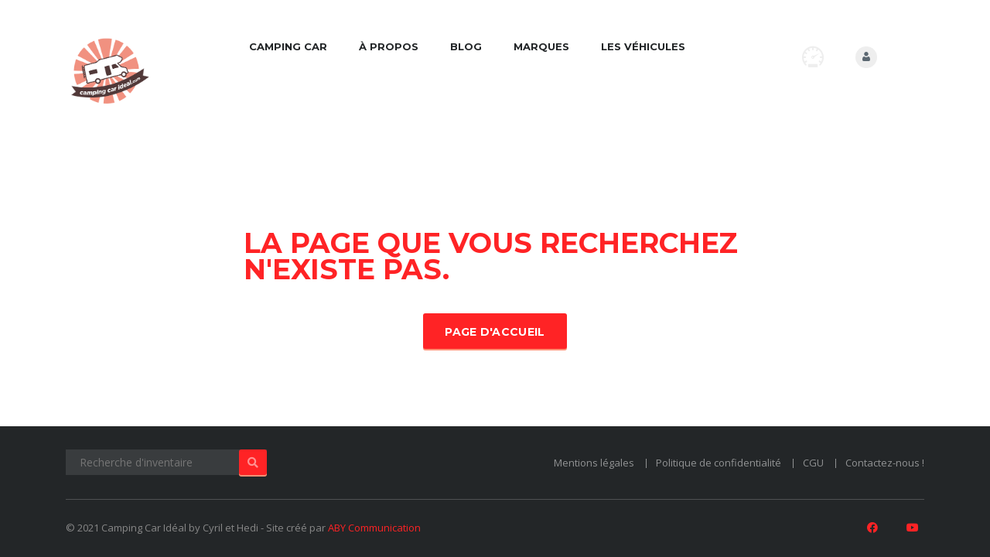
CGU (813, 463)
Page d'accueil (494, 332)
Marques (541, 46)
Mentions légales (594, 463)
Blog (466, 46)
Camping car (288, 46)
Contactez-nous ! (884, 463)
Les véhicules (643, 46)
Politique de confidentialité (718, 463)
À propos (388, 46)
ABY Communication (374, 528)
